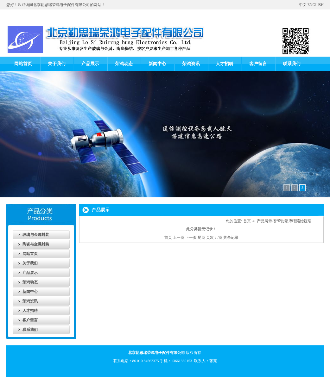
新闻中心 (157, 63)
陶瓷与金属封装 (35, 244)
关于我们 (57, 63)
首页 (247, 221)
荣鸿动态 (124, 63)
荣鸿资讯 (191, 63)
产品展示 (90, 63)
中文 (303, 5)
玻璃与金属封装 (35, 234)
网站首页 (23, 63)
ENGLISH (316, 5)
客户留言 (258, 63)
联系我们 (292, 63)
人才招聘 (224, 63)
